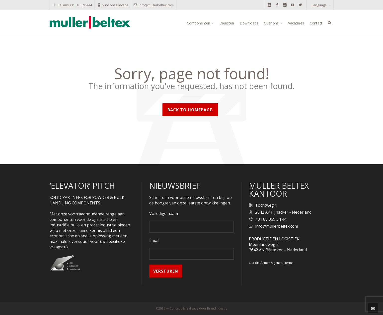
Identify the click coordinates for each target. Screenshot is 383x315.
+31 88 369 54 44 (270, 219)
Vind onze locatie (112, 5)
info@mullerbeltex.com (154, 5)
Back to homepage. (190, 110)
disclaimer (262, 263)
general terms (283, 263)
